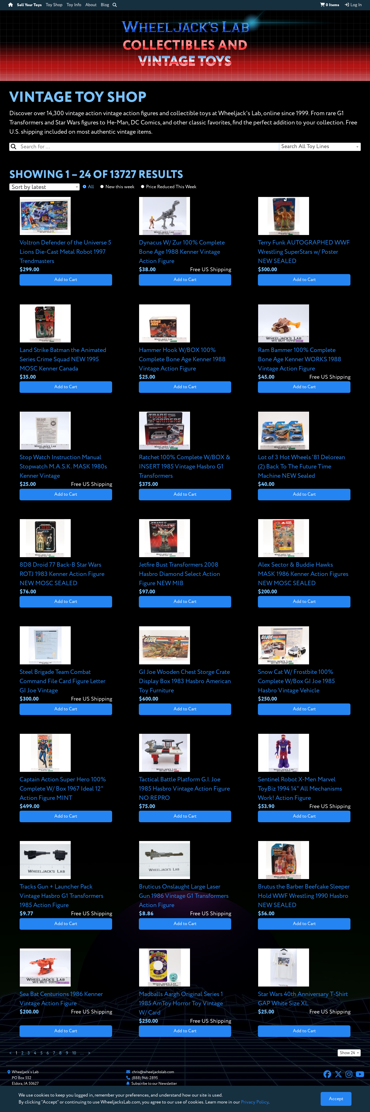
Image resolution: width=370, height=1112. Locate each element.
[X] (338, 1075)
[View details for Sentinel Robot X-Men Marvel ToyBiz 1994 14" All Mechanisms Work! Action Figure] (304, 772)
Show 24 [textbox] (347, 1053)
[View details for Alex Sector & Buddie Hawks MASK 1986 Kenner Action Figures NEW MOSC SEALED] (304, 557)
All (91, 187)
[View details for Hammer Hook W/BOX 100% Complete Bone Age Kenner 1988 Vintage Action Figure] (185, 343)
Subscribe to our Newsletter (154, 1084)
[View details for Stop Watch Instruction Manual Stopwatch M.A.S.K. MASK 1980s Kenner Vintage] (66, 450)
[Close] (336, 1099)
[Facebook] (327, 1075)
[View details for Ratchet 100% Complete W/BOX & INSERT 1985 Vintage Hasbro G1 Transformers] (185, 450)
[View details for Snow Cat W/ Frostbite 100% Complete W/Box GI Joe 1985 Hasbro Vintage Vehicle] (304, 664)
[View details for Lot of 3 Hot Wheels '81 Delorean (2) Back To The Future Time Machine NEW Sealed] (304, 450)
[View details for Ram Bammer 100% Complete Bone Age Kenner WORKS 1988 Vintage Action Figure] (304, 343)
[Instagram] (349, 1075)
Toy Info (74, 5)
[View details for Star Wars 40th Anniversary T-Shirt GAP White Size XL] (304, 982)
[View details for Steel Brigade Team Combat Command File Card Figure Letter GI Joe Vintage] (66, 664)
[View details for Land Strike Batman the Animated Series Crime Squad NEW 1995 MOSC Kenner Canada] (66, 343)
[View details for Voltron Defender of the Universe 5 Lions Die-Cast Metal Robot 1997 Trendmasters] (66, 235)
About (91, 5)
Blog (105, 5)
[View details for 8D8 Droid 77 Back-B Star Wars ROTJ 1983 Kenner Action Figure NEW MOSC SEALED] (66, 557)
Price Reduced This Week (171, 187)
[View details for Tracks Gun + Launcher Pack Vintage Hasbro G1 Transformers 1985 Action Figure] (66, 879)
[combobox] (319, 146)
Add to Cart (65, 279)
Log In (353, 5)
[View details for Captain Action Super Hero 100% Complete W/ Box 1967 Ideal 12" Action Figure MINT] (66, 772)
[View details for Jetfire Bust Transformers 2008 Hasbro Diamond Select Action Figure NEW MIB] (185, 557)
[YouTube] (360, 1075)
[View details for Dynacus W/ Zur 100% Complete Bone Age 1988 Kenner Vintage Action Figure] (185, 235)
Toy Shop (54, 5)
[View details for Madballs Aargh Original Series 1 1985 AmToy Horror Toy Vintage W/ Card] (185, 987)
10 (74, 1053)
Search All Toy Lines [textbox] (305, 146)
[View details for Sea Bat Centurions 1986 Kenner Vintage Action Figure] (66, 982)
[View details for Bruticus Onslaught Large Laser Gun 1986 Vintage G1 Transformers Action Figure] (185, 879)
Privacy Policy (254, 1102)
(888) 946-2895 (145, 1078)
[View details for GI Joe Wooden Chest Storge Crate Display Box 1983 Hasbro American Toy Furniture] (185, 664)
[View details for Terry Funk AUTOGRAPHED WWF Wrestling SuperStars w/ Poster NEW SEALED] (304, 235)
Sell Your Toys (29, 5)
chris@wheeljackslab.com (153, 1072)
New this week (119, 187)
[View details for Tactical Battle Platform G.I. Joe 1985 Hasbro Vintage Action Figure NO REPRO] (185, 772)
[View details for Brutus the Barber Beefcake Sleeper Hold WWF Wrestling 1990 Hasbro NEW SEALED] (304, 879)
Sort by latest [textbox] (29, 187)
